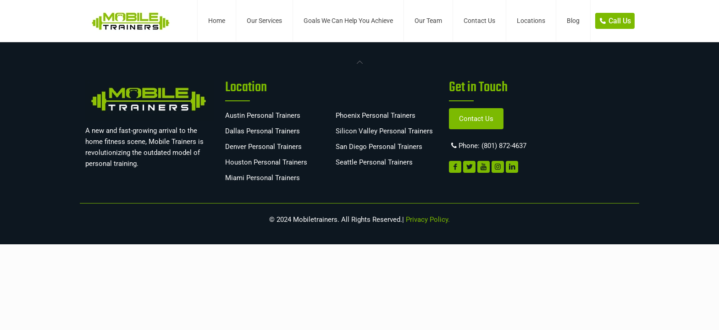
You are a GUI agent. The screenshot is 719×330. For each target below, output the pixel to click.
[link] (359, 61)
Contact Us (476, 119)
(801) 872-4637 (503, 146)
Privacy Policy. (427, 219)
